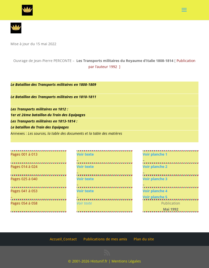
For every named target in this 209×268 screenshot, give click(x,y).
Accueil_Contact (63, 239)
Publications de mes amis (105, 239)
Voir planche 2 (155, 166)
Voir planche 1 (155, 154)
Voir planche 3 (155, 178)
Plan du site (144, 239)
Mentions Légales (126, 261)
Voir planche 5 (155, 196)
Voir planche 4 (155, 190)
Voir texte (85, 154)
